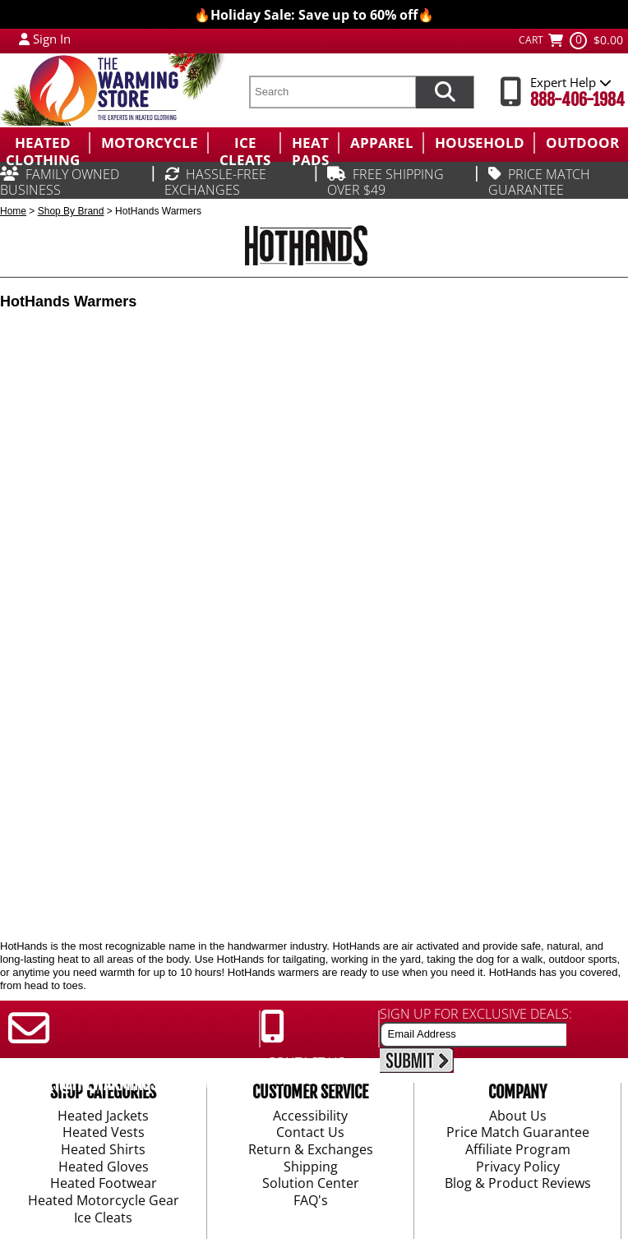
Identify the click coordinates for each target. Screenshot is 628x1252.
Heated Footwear (103, 1184)
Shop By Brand (71, 211)
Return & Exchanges (310, 1150)
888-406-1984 (577, 100)
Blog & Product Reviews (518, 1184)
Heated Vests (103, 1133)
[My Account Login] (24, 38)
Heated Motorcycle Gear (103, 1201)
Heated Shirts (103, 1150)
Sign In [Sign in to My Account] (52, 38)
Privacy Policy (518, 1167)
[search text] (332, 92)
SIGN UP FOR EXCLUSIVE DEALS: (476, 1014)
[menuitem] (44, 143)
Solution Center (310, 1184)
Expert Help (571, 82)
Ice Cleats (103, 1218)
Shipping (311, 1167)
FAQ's (310, 1201)
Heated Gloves (103, 1167)
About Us (518, 1116)
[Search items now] (444, 92)
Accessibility (310, 1116)
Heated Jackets (103, 1116)
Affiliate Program (517, 1150)
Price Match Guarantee (517, 1133)
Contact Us (310, 1133)
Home (13, 211)
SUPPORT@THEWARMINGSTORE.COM (112, 1084)
